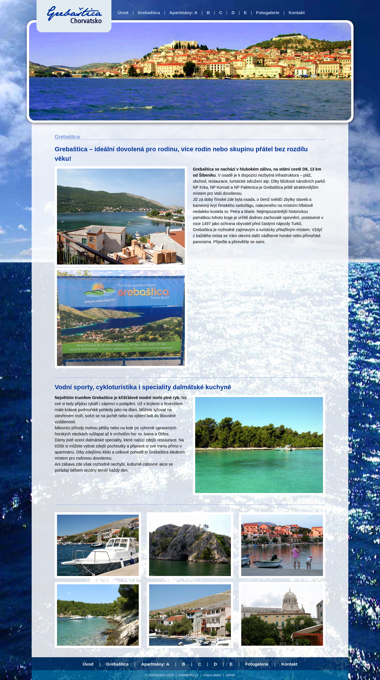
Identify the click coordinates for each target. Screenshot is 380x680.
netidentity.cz (188, 675)
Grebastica (156, 675)
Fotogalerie (268, 12)
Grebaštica (149, 12)
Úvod (123, 12)
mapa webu (212, 675)
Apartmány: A (183, 12)
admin (230, 675)
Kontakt (297, 12)
